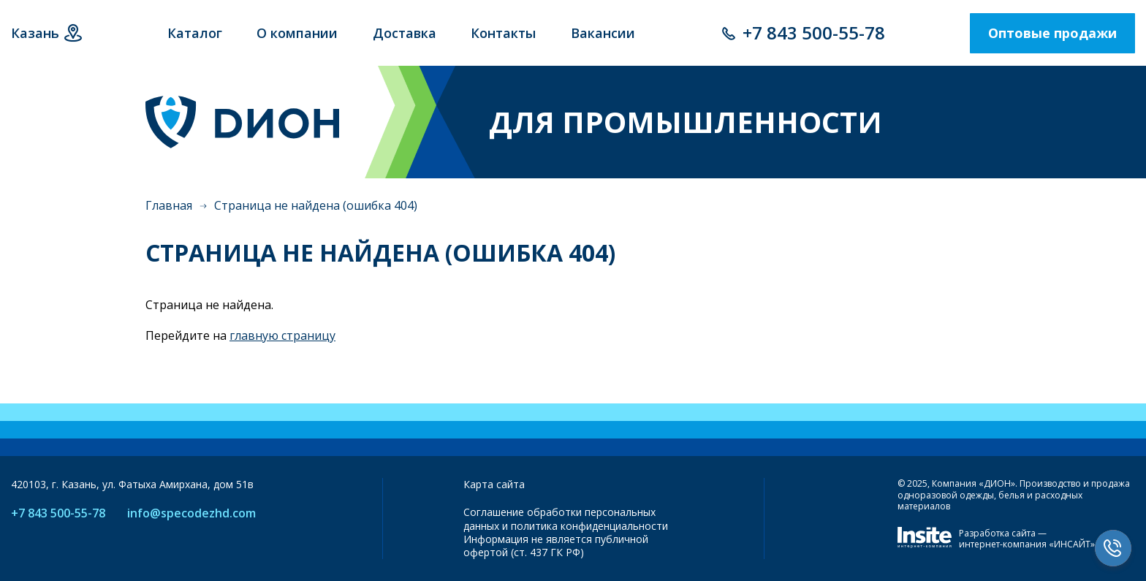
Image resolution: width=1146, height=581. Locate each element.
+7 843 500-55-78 (814, 32)
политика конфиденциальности (589, 526)
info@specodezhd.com (191, 513)
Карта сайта (494, 484)
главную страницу (282, 335)
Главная (168, 205)
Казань (35, 33)
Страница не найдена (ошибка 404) (315, 205)
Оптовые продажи (1052, 33)
